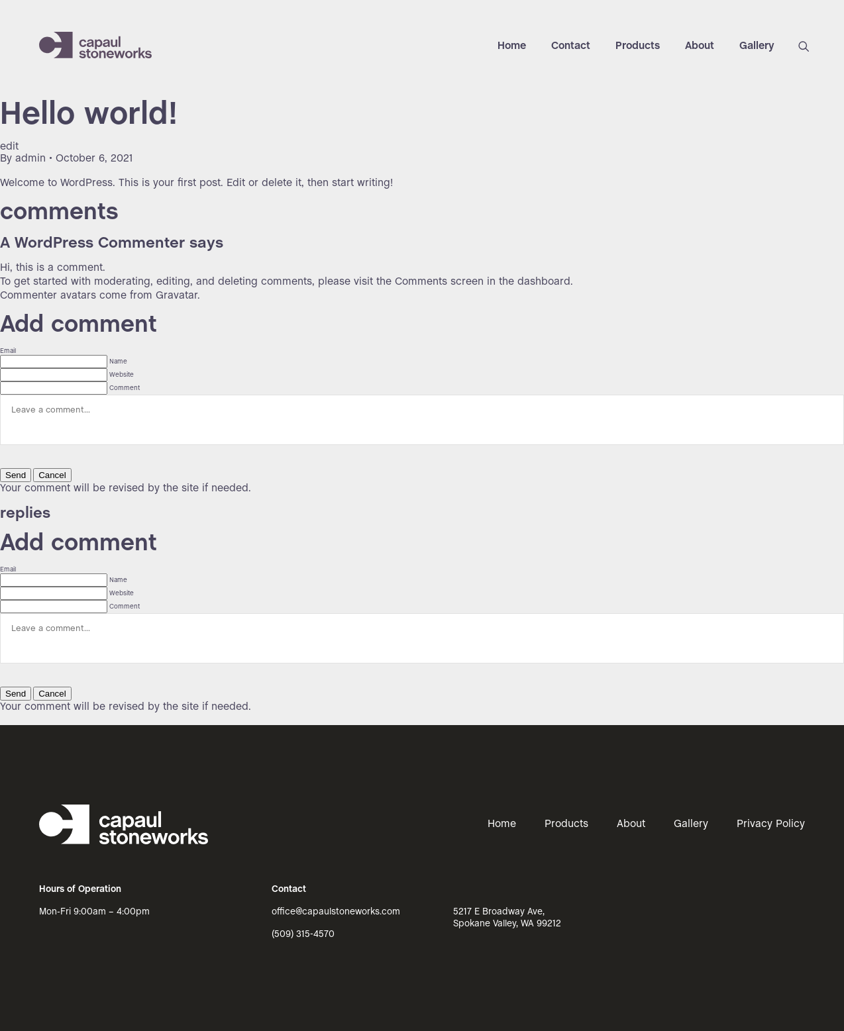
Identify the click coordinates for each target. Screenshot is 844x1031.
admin (30, 159)
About (699, 46)
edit (9, 147)
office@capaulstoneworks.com (336, 912)
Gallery (756, 46)
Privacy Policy (771, 824)
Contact (570, 46)
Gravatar (176, 296)
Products (637, 46)
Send (15, 475)
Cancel (52, 475)
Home (512, 46)
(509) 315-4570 (303, 934)
